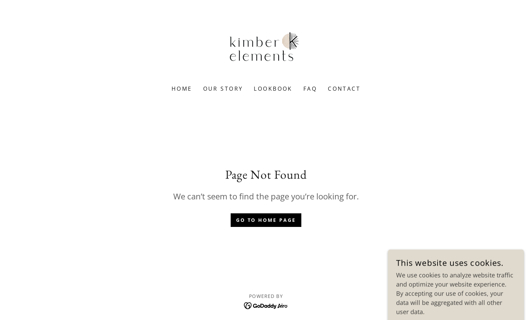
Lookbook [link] (273, 88)
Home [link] (182, 88)
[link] (266, 47)
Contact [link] (344, 88)
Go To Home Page (266, 220)
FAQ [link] (310, 88)
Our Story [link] (223, 88)
